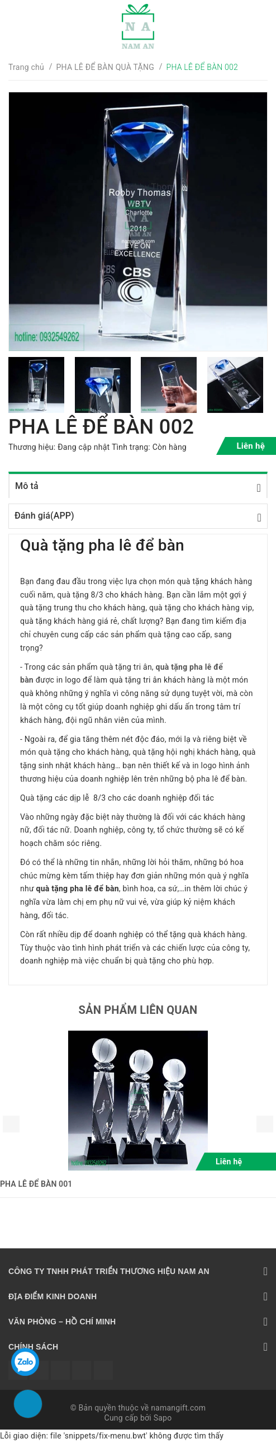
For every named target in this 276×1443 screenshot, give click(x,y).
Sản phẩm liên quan (138, 1010)
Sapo (163, 1417)
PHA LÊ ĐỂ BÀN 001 (36, 1183)
